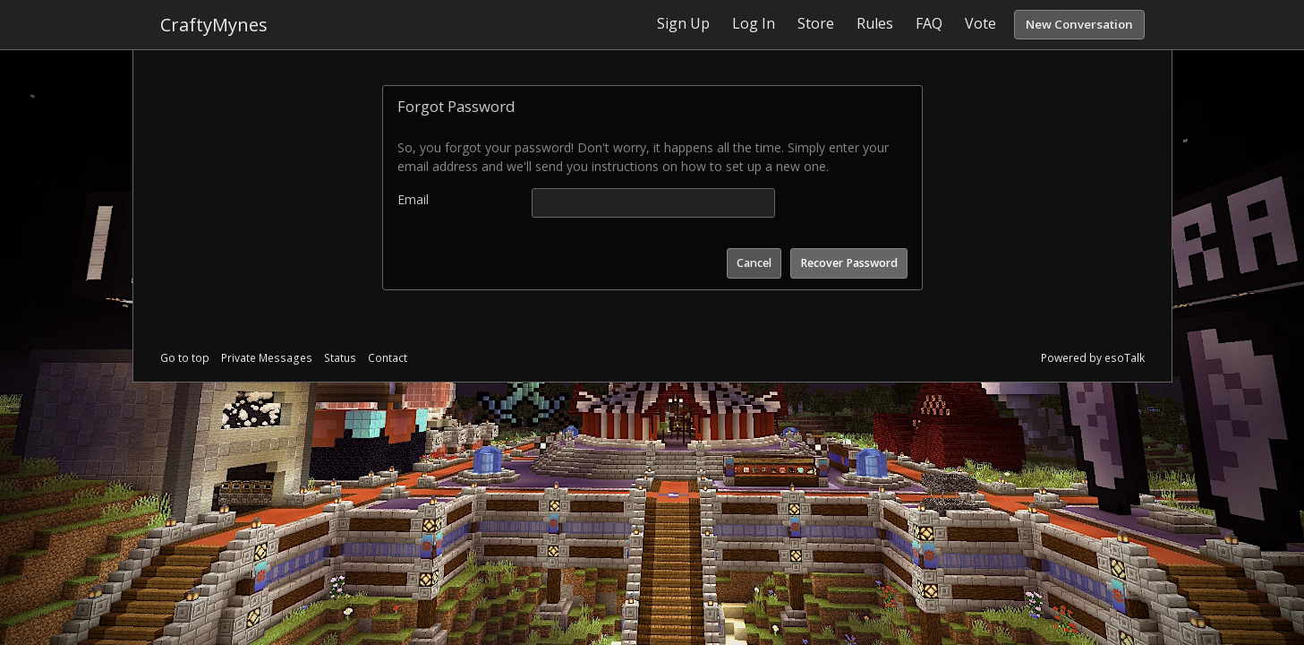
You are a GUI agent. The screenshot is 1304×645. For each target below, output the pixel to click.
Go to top (184, 358)
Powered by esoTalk (1093, 358)
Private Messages (266, 358)
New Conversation (1079, 24)
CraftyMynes (214, 25)
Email (413, 199)
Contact (387, 358)
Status (340, 358)
